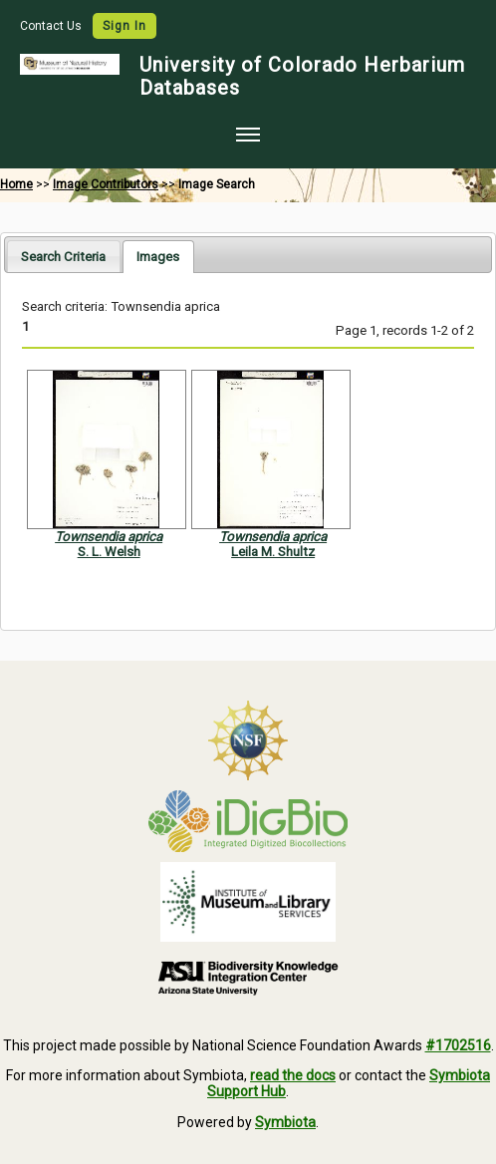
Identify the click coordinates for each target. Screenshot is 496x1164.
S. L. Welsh (109, 551)
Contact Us (52, 26)
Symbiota (285, 1122)
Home (16, 184)
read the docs (293, 1075)
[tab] (63, 255)
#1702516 (458, 1045)
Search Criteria (63, 256)
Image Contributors (105, 184)
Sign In (124, 26)
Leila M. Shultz (273, 551)
